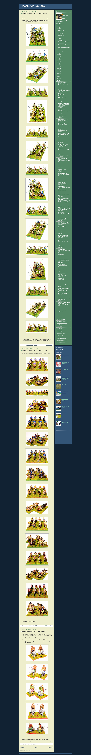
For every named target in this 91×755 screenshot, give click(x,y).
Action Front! (61, 268)
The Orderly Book (62, 169)
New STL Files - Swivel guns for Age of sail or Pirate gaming (64, 175)
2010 (58, 74)
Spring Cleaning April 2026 (63, 155)
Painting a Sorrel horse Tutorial (64, 241)
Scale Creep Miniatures (61, 338)
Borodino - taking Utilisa (62, 265)
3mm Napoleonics (65, 413)
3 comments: (49, 625)
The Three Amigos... (62, 299)
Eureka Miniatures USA (61, 321)
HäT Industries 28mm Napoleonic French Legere (65, 422)
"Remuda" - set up (61, 136)
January (60, 51)
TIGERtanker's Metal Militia (64, 298)
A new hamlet (60, 141)
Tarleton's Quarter (62, 115)
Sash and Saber (60, 336)
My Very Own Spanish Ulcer (64, 231)
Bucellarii (60, 93)
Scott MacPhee (67, 14)
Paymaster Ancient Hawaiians (64, 90)
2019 (58, 59)
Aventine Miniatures (61, 317)
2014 (58, 68)
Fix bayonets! (61, 278)
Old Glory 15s (59, 328)
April (59, 36)
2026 (58, 25)
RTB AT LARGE (61, 264)
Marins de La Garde (62, 219)
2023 (58, 53)
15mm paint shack (62, 240)
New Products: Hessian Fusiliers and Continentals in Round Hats (63, 84)
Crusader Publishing (62, 249)
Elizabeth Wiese (61, 255)
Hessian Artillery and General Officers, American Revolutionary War (63, 105)
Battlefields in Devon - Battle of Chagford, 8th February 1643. (64, 111)
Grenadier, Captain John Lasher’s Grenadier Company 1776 (63, 194)
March (59, 38)
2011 (58, 73)
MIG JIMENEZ (61, 254)
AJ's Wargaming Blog (62, 173)
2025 (58, 27)
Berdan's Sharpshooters (62, 130)
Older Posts (50, 747)
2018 (58, 61)
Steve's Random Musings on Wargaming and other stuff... (63, 134)
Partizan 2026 (61, 116)
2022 (58, 54)
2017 (58, 63)
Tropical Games (61, 308)
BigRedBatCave (61, 154)
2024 (58, 28)
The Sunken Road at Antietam (64, 269)
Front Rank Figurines (61, 324)
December (60, 30)
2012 (58, 71)
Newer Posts (22, 747)
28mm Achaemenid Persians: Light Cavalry (34, 350)
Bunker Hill (60, 129)
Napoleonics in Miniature (63, 245)
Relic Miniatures (60, 335)
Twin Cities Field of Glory (63, 222)
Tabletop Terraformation (62, 183)
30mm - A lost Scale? (62, 145)
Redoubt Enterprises (61, 333)
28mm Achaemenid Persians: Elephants (33, 631)
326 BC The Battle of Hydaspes (64, 187)
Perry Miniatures (60, 331)
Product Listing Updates (62, 290)
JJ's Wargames (61, 109)
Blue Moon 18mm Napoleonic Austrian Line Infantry (65, 378)
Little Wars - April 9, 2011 (63, 310)
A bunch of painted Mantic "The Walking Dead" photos (64, 209)
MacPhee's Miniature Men (33, 6)
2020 (58, 58)
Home (36, 747)
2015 (58, 66)
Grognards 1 (60, 232)
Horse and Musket (62, 226)
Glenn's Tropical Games (63, 163)
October (60, 33)
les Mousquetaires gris (62, 227)
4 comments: (49, 744)
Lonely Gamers (61, 186)
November (60, 31)
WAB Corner (61, 89)
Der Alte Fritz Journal (62, 82)
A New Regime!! (61, 294)
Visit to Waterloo (61, 246)
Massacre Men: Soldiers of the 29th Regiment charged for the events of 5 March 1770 (64, 201)
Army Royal (60, 148)
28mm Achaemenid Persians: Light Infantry (34, 13)
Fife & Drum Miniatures (63, 259)
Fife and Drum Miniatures (62, 323)
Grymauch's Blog (62, 123)
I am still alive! (61, 279)
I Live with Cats (61, 182)
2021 (58, 56)
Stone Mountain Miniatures (62, 340)
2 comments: (49, 345)
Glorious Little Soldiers (63, 144)
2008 (58, 78)
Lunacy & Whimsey (62, 179)
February (60, 40)
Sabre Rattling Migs (62, 120)
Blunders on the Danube (63, 103)
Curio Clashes (61, 212)
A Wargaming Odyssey (63, 119)
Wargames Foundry (61, 342)
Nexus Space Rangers (62, 275)
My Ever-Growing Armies (63, 218)
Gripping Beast (60, 326)
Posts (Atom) (28, 750)
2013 (58, 69)
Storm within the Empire (63, 140)
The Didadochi (61, 94)
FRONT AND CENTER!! (63, 293)
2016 (58, 64)
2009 (58, 76)
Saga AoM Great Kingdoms (63, 223)
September (60, 35)
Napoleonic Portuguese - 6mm (64, 160)
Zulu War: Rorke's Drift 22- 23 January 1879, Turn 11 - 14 (63, 125)
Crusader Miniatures (61, 319)
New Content (60, 170)
